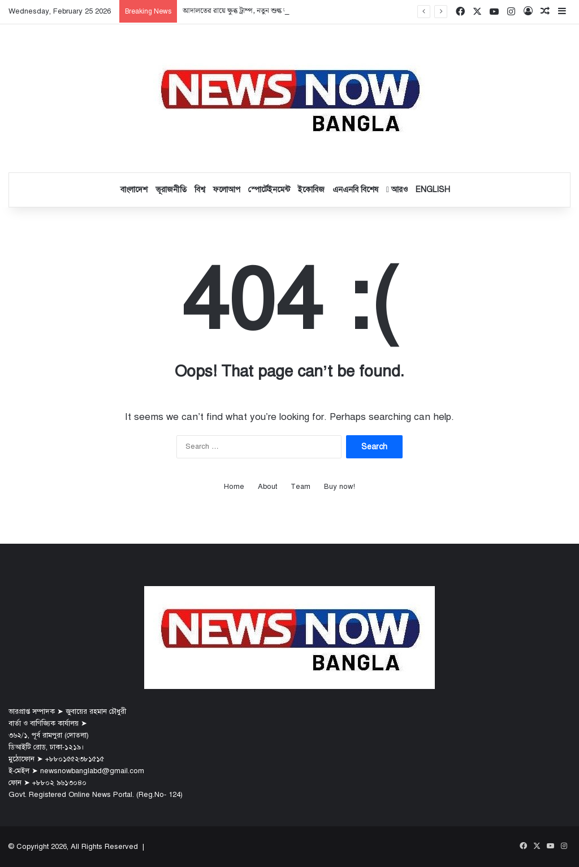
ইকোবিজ (311, 189)
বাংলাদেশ (134, 189)
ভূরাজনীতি (171, 189)
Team (300, 486)
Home (234, 486)
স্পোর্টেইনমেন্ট (269, 189)
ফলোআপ (226, 189)
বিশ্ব (200, 189)
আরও (397, 189)
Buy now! (339, 486)
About (267, 486)
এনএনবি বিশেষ (355, 189)
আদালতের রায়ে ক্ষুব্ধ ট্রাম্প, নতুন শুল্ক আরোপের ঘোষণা (256, 11)
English (433, 189)
